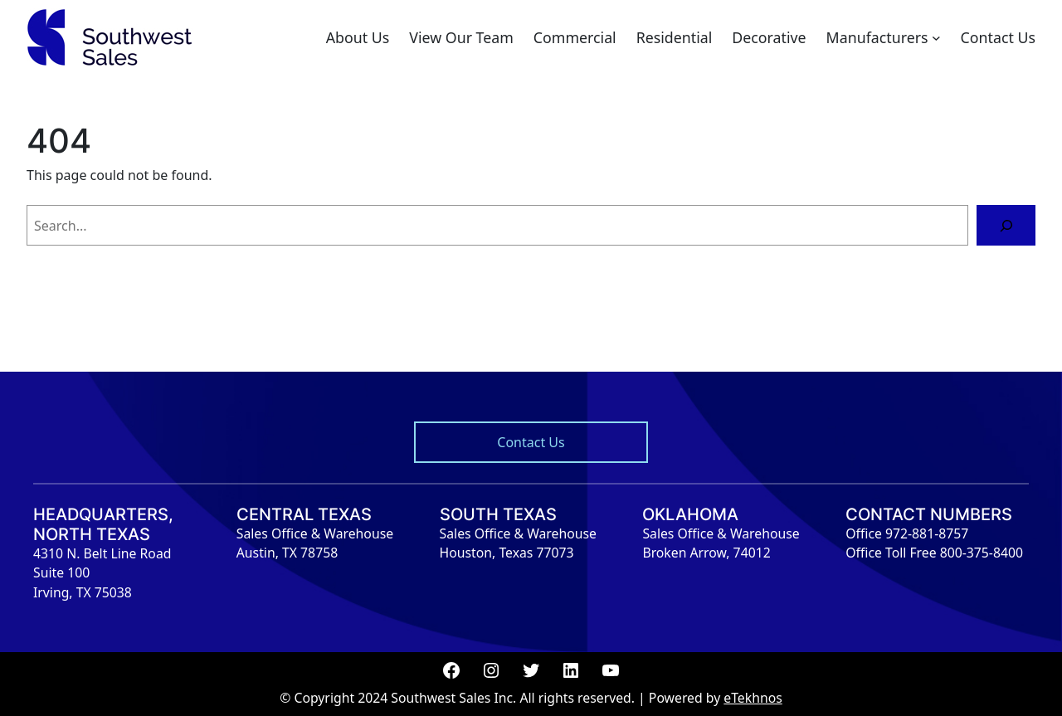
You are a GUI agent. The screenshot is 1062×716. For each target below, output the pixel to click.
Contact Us (530, 442)
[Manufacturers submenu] (936, 37)
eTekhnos (752, 698)
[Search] (1006, 225)
